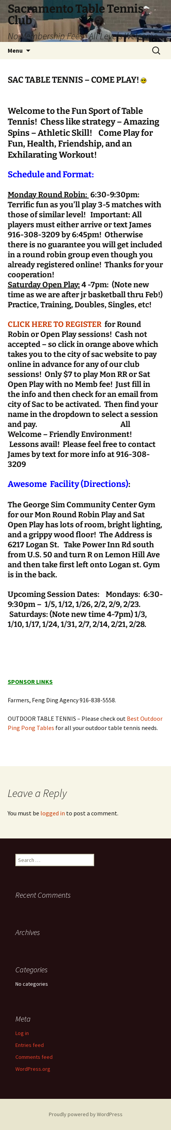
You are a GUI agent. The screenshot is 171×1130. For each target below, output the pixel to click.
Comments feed (34, 1056)
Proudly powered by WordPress (86, 1114)
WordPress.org (32, 1068)
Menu (15, 50)
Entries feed (29, 1045)
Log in (22, 1033)
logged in (52, 813)
